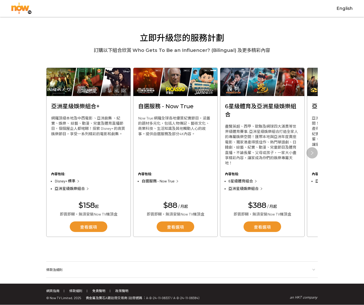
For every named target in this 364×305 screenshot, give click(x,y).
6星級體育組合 (240, 181)
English (345, 8)
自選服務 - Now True (158, 181)
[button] (312, 152)
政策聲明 (121, 291)
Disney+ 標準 (65, 181)
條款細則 (75, 291)
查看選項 (88, 227)
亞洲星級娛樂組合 (70, 188)
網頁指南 (52, 291)
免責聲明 (98, 291)
